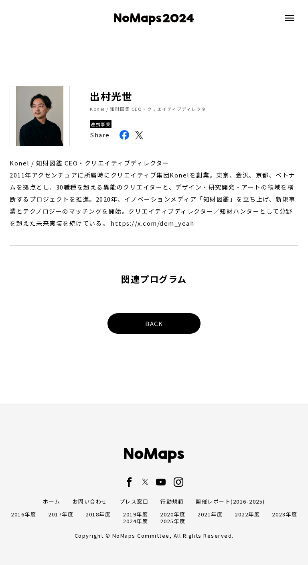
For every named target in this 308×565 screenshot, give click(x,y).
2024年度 (135, 521)
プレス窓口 (134, 501)
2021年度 (210, 514)
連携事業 (101, 124)
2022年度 (247, 514)
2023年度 (284, 514)
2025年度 (172, 521)
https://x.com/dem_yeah (152, 223)
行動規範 (172, 501)
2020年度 (172, 514)
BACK (154, 323)
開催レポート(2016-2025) (230, 501)
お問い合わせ (90, 501)
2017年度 (60, 514)
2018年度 (98, 514)
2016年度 (23, 514)
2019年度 (135, 514)
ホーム (52, 501)
